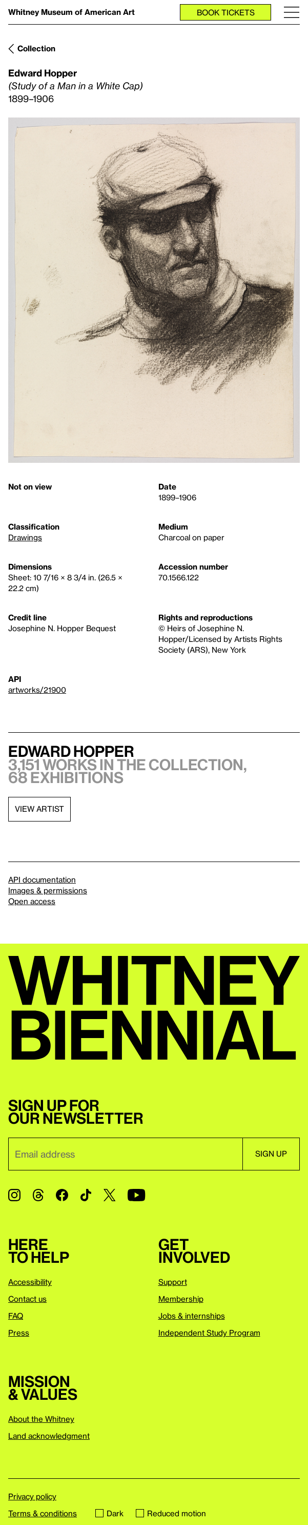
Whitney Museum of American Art (71, 11)
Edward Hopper (42, 72)
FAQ (15, 1315)
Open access (31, 901)
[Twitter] (109, 1195)
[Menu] (291, 12)
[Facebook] (62, 1195)
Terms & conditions (42, 1513)
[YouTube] (136, 1195)
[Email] (125, 1154)
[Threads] (38, 1195)
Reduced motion (171, 1513)
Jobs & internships (191, 1315)
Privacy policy (32, 1496)
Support (172, 1281)
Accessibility (30, 1281)
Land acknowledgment (49, 1435)
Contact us (27, 1298)
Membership (180, 1298)
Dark (109, 1513)
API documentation (42, 879)
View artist (39, 808)
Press (18, 1332)
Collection (36, 48)
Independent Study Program (209, 1332)
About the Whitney (41, 1418)
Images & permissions (47, 890)
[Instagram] (14, 1195)
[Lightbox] (154, 290)
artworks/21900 (37, 689)
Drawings (25, 537)
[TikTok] (85, 1195)
